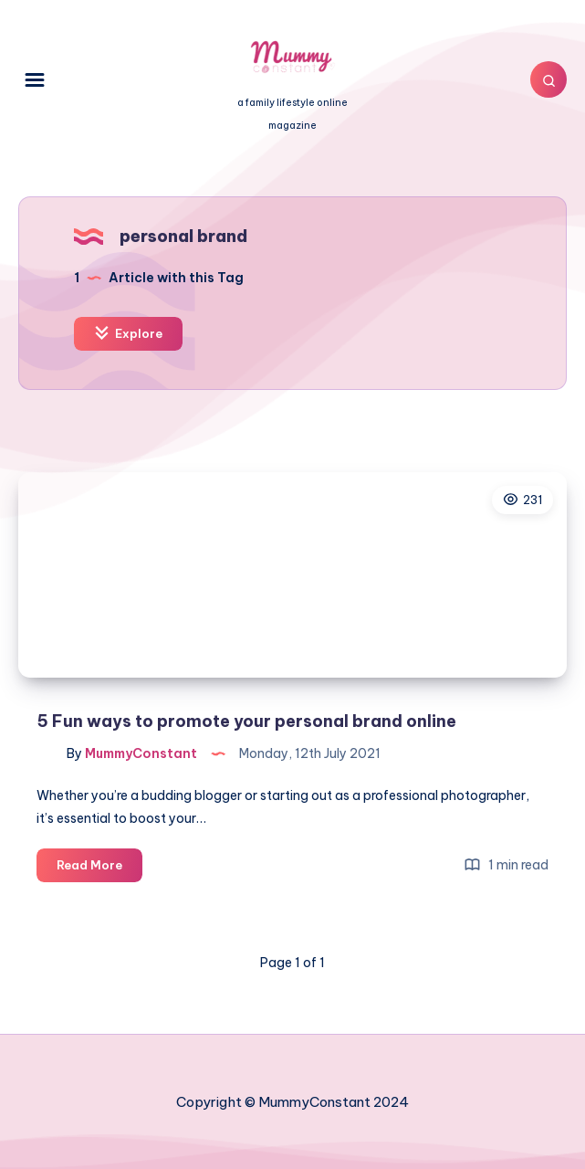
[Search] (548, 79)
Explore (128, 333)
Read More (99, 868)
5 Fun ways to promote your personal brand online (246, 721)
